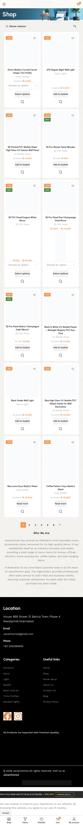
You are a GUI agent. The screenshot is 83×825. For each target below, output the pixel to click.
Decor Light (60, 73)
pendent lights (11, 701)
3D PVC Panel (60, 151)
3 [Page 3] (35, 525)
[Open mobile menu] (4, 4)
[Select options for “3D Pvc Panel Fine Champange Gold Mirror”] (60, 273)
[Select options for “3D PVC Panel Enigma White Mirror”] (22, 273)
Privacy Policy (50, 701)
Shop (46, 673)
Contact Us (49, 690)
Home (46, 667)
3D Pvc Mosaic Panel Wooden (60, 147)
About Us (48, 684)
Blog (45, 696)
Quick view (22, 102)
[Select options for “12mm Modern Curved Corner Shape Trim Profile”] (22, 94)
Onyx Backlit (22, 490)
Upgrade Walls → (67, 794)
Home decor (50, 679)
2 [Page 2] (29, 525)
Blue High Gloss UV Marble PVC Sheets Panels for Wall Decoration (60, 403)
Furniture (8, 667)
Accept (5, 813)
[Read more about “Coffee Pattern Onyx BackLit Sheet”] (60, 503)
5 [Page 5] (47, 525)
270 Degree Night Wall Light (61, 69)
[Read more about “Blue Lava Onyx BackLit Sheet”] (22, 503)
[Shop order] (74, 26)
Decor (6, 673)
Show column (17, 26)
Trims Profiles (22, 76)
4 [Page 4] (41, 525)
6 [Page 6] (53, 525)
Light (6, 679)
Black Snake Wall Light (22, 400)
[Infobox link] (41, 608)
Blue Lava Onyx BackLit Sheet (22, 486)
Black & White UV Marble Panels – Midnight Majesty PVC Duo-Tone (60, 330)
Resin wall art (11, 690)
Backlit (7, 684)
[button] (60, 94)
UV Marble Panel (22, 154)
